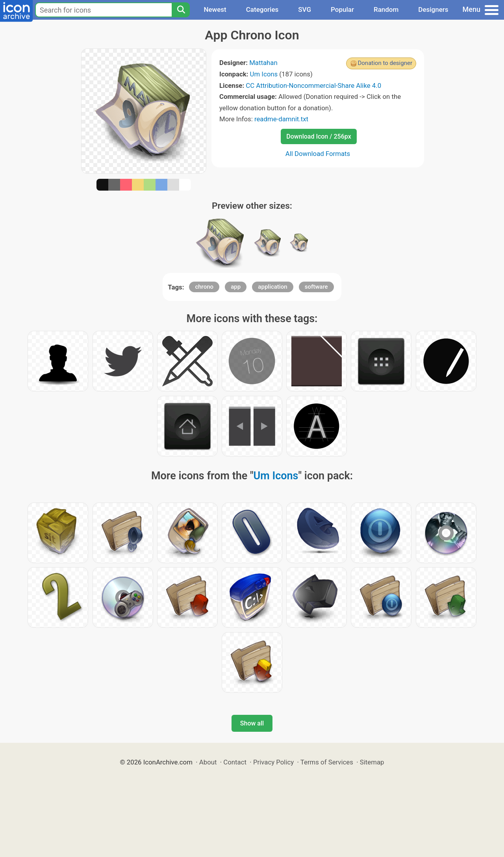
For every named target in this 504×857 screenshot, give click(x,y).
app (236, 286)
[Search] (181, 9)
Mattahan (263, 63)
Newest (215, 9)
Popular (342, 9)
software (316, 286)
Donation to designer (385, 63)
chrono (204, 286)
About (208, 762)
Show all (252, 723)
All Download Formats (317, 154)
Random (386, 9)
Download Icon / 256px (318, 136)
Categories (262, 9)
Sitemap (372, 762)
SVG (304, 9)
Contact (234, 762)
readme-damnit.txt (281, 119)
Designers (433, 9)
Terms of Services (326, 762)
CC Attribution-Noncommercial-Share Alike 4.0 (313, 85)
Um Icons (264, 74)
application (272, 286)
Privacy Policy (273, 762)
